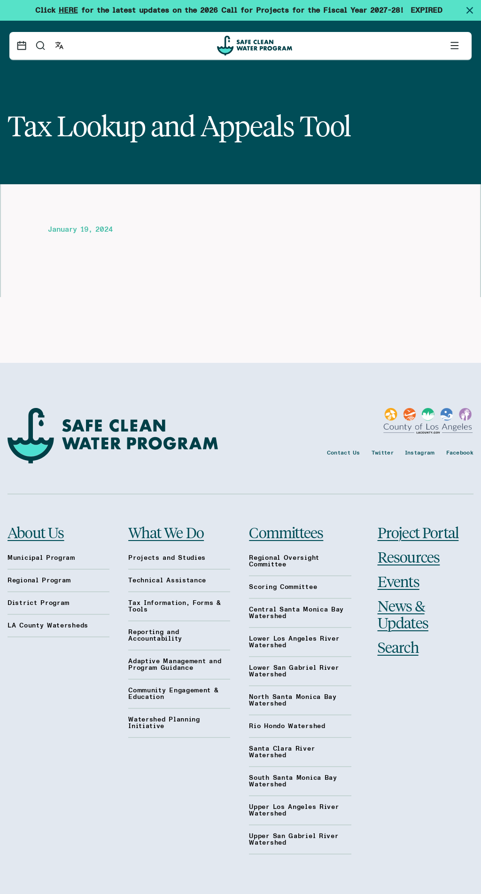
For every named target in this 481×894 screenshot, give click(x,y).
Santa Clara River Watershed (282, 752)
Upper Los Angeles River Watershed (294, 810)
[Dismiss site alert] (473, 10)
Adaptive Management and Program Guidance (174, 664)
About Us (36, 532)
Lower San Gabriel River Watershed (294, 671)
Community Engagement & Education (173, 693)
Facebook (459, 452)
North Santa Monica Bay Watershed (292, 700)
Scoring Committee (283, 587)
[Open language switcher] (59, 45)
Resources (409, 556)
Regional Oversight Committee (284, 561)
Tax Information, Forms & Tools (174, 606)
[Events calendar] (21, 45)
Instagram (420, 452)
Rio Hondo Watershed (287, 726)
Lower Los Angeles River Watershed (294, 642)
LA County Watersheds (48, 625)
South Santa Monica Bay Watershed (293, 781)
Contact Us (343, 452)
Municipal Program (41, 558)
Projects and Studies (167, 558)
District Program (39, 603)
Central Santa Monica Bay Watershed (296, 613)
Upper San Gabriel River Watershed (293, 839)
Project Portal (418, 532)
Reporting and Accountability (155, 635)
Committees (286, 532)
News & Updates (403, 614)
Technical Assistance (167, 580)
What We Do (166, 532)
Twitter (383, 452)
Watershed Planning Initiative (164, 722)
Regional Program (39, 580)
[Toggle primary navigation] (454, 45)
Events (398, 581)
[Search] (40, 45)
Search (398, 647)
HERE (68, 10)
